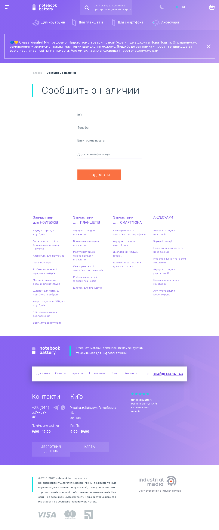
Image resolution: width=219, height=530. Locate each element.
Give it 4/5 (144, 394)
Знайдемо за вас (168, 374)
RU (184, 7)
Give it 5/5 (148, 394)
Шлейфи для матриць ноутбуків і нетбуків (46, 292)
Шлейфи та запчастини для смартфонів (127, 264)
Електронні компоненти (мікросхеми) (168, 250)
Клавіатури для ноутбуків (48, 255)
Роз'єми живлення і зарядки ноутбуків (45, 271)
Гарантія (77, 373)
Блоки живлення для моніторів (166, 282)
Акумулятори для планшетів (84, 232)
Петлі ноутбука (42, 262)
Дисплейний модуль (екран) (125, 253)
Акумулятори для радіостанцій (164, 271)
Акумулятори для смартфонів (124, 243)
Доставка (43, 373)
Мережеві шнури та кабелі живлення (169, 260)
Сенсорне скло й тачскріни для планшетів (88, 268)
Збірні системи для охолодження (45, 314)
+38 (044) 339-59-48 (40, 412)
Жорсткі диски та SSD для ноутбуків (49, 303)
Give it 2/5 (136, 394)
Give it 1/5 (132, 394)
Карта (89, 447)
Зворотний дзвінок (51, 449)
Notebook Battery (46, 350)
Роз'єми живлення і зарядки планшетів (85, 279)
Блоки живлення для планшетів (86, 243)
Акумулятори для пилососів (164, 232)
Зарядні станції (162, 241)
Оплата (60, 373)
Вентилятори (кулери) (47, 322)
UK (177, 7)
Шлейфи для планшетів (87, 287)
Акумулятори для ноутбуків (44, 232)
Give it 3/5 (140, 394)
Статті (115, 373)
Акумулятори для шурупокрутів (164, 292)
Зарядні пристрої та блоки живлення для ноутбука (46, 245)
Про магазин (96, 373)
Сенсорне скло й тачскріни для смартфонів (129, 232)
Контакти (131, 373)
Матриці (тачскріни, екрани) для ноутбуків (47, 282)
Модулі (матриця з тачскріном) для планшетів (84, 255)
